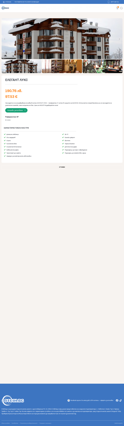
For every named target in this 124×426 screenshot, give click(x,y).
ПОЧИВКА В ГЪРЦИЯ (40, 7)
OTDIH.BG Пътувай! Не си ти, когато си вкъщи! (21, 2)
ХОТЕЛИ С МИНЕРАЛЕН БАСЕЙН (95, 7)
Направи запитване (15, 110)
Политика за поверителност (28, 423)
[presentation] (4, 39)
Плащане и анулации (45, 423)
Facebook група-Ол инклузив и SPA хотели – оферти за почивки (91, 400)
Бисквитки (15, 423)
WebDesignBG (119, 423)
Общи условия (5, 423)
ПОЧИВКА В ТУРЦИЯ (23, 7)
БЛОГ (65, 9)
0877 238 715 (115, 2)
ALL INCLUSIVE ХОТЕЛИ (53, 9)
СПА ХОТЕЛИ (78, 7)
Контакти (75, 9)
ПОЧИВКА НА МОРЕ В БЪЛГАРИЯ (60, 7)
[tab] (62, 167)
